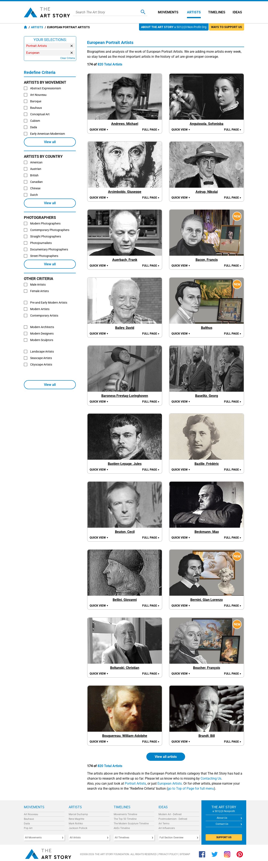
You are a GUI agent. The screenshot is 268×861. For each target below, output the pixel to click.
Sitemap (185, 854)
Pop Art (28, 828)
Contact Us (222, 824)
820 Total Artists (110, 64)
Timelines (216, 12)
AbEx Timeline (122, 828)
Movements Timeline (125, 814)
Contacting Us (211, 778)
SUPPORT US (223, 837)
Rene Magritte (76, 818)
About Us (222, 817)
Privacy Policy (168, 854)
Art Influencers (166, 828)
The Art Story (47, 12)
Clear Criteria (67, 58)
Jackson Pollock (78, 828)
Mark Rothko (76, 823)
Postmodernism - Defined (172, 818)
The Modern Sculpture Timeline (131, 823)
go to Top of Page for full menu (191, 788)
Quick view (99, 129)
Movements (168, 12)
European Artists (169, 783)
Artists (194, 12)
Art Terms (163, 823)
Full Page (151, 129)
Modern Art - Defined (170, 814)
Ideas (237, 12)
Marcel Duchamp (78, 814)
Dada (27, 823)
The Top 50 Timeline (125, 818)
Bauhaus (29, 818)
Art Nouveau (31, 814)
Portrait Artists (135, 783)
